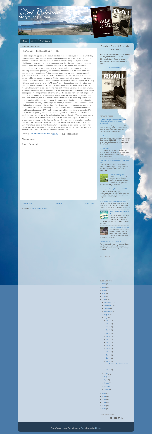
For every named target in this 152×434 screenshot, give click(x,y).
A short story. (104, 148)
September (108, 312)
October (107, 308)
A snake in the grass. (116, 175)
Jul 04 (108, 358)
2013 (104, 399)
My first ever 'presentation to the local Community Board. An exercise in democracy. (113, 121)
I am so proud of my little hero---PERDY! (114, 189)
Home (24, 41)
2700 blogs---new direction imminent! (113, 201)
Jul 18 (108, 336)
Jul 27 (108, 324)
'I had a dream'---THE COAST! (110, 242)
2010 (104, 409)
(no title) (103, 136)
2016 (104, 299)
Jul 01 (108, 370)
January (107, 389)
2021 (104, 284)
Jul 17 (108, 339)
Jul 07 (108, 352)
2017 (104, 296)
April (106, 380)
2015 (104, 393)
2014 (104, 396)
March (106, 383)
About (33, 41)
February (107, 386)
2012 (104, 402)
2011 (104, 406)
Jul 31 (108, 320)
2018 (104, 293)
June (106, 374)
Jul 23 (108, 330)
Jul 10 (108, 345)
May (106, 377)
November (108, 305)
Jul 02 (108, 361)
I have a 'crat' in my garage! (119, 227)
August (107, 315)
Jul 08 (108, 349)
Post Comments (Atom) (40, 208)
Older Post (89, 203)
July (105, 318)
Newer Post (28, 203)
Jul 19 (108, 333)
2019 (104, 290)
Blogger (98, 428)
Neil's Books (45, 41)
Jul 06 (108, 355)
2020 (104, 287)
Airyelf (83, 428)
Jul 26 (108, 327)
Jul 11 (108, 342)
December (108, 302)
